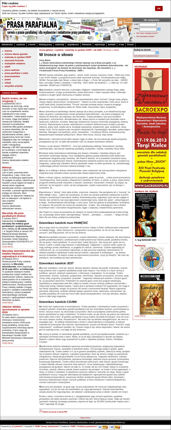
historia (8, 51)
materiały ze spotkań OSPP (18, 57)
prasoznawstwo (12, 76)
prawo (8, 79)
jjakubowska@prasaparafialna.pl (110, 422)
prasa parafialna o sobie (16, 73)
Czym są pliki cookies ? (14, 6)
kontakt (111, 44)
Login (136, 24)
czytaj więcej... (8, 247)
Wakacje (7, 167)
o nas (121, 44)
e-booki (32, 44)
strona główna (46, 50)
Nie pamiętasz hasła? (145, 36)
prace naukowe (12, 70)
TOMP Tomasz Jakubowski (47, 426)
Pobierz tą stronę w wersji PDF (53, 412)
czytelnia (20, 44)
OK (159, 8)
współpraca (73, 44)
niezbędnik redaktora (15, 63)
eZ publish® (16, 426)
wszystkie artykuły (14, 86)
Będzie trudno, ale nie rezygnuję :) (14, 99)
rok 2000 (97, 50)
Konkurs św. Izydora (146, 191)
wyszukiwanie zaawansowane (146, 56)
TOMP (73, 426)
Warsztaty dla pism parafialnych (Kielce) (13, 214)
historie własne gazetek (16, 54)
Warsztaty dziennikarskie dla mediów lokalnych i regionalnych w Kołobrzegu (18, 254)
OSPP (7, 67)
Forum (130, 44)
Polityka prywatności (86, 426)
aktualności (7, 44)
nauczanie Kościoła (14, 60)
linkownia (86, 44)
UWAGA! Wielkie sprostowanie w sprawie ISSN (16, 309)
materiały (59, 44)
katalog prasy (45, 44)
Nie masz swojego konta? (147, 33)
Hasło (136, 28)
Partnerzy (140, 245)
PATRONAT (141, 66)
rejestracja (100, 44)
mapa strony (85, 418)
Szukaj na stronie (142, 50)
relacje (8, 83)
